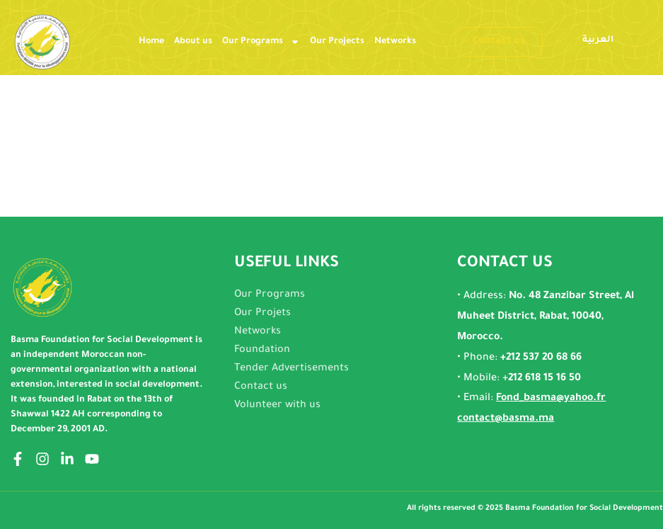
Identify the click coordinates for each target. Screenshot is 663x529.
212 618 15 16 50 (544, 379)
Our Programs (261, 42)
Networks (395, 42)
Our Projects (337, 42)
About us (193, 42)
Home (151, 42)
